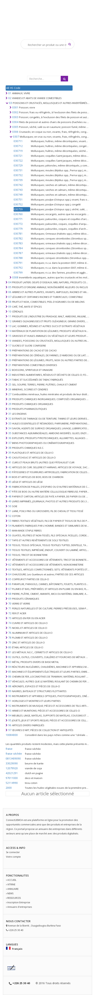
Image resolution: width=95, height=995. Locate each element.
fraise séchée (14, 753)
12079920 (12, 768)
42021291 (12, 773)
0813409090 (13, 758)
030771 (18, 219)
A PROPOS (12, 815)
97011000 (12, 778)
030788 (18, 258)
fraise (9, 749)
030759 (18, 209)
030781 (18, 233)
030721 (18, 155)
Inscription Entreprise (18, 902)
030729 (18, 165)
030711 (18, 141)
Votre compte (13, 856)
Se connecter (13, 852)
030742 (18, 185)
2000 (9, 787)
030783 (18, 243)
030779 (18, 228)
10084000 (12, 735)
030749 (18, 194)
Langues (12, 944)
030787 (18, 253)
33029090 (12, 763)
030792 (18, 267)
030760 (18, 214)
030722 (18, 160)
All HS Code (13, 88)
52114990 (12, 783)
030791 (18, 263)
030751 (18, 199)
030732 (18, 175)
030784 (18, 248)
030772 (18, 224)
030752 (18, 204)
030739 (18, 180)
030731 (18, 170)
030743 (18, 190)
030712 (18, 146)
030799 (18, 272)
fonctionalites (17, 875)
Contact (20, 921)
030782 (18, 238)
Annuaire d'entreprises (19, 907)
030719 (18, 151)
